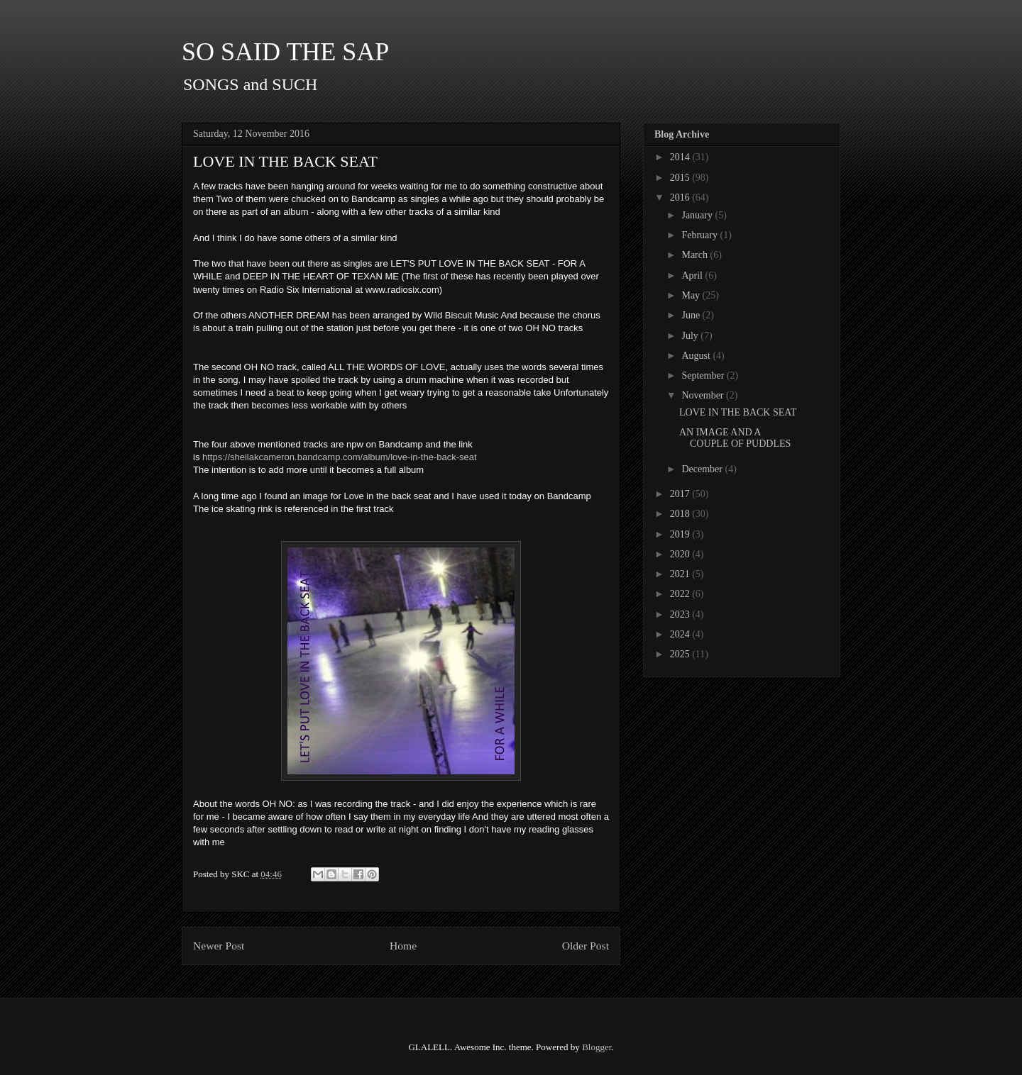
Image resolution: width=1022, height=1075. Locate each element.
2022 (681, 594)
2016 (681, 197)
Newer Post (218, 946)
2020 (681, 554)
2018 (681, 513)
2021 (681, 574)
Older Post (585, 946)
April (693, 275)
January (698, 215)
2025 (681, 654)
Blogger (596, 1047)
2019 (681, 534)
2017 (681, 494)
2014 (681, 157)
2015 (681, 177)
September (703, 375)
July (690, 335)
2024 (681, 634)
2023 (681, 614)
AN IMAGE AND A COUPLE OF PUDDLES (735, 438)
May (691, 295)
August (697, 355)
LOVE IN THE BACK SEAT (737, 412)
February (700, 235)
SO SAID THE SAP (285, 52)
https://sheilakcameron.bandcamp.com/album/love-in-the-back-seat (339, 457)
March (695, 255)
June (691, 315)
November (703, 395)
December (703, 469)
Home (403, 946)
